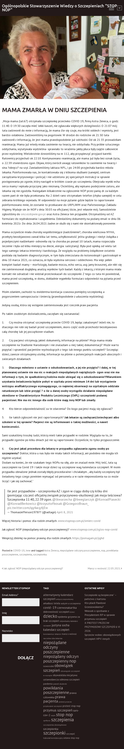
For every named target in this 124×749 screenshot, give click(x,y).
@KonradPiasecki (108, 499)
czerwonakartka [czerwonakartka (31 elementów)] (67, 608)
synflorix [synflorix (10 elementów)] (46, 720)
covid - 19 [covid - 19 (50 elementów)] (49, 607)
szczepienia (25, 554)
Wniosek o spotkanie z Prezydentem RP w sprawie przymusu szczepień (100, 614)
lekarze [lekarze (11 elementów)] (58, 634)
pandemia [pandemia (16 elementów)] (48, 683)
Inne (28, 550)
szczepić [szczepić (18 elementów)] (70, 733)
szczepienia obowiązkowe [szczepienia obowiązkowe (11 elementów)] (54, 725)
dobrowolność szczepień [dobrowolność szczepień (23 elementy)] (56, 611)
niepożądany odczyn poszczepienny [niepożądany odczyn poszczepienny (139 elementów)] (61, 659)
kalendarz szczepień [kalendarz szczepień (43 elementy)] (56, 630)
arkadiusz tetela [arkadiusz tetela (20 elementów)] (51, 603)
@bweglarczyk (83, 499)
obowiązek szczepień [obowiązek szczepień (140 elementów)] (58, 668)
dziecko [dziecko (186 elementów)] (50, 616)
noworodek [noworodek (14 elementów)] (48, 666)
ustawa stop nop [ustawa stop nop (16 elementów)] (71, 737)
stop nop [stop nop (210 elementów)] (64, 714)
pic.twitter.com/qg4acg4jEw (27, 508)
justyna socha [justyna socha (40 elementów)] (60, 625)
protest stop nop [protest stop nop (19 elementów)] (71, 705)
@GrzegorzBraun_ (76, 503)
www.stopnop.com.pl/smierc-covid (79, 521)
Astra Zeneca (51, 550)
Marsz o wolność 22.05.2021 (104, 568)
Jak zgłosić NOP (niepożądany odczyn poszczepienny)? (33, 568)
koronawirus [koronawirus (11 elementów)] (48, 634)
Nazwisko (7, 630)
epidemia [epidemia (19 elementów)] (62, 616)
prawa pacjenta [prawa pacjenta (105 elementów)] (54, 699)
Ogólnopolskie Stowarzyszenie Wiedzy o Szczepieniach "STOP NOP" (59, 8)
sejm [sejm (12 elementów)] (53, 715)
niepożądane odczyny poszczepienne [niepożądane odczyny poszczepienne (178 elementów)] (56, 647)
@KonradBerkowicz (21, 503)
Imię (4, 613)
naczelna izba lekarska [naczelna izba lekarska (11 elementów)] (52, 638)
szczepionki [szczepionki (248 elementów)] (54, 733)
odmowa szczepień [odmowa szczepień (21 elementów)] (70, 679)
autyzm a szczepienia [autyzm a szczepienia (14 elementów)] (71, 603)
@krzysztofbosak (49, 503)
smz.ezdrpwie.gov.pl (33, 214)
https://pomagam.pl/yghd (88, 538)
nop (103, 550)
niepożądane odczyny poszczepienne (80, 550)
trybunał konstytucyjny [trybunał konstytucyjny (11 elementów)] (53, 738)
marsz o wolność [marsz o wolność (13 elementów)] (69, 634)
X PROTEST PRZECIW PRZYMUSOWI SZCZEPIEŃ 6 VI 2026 (102, 626)
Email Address (10, 595)
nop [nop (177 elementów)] (72, 661)
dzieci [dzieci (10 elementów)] (72, 612)
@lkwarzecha (62, 499)
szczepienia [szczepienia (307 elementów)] (62, 719)
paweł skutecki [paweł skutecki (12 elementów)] (60, 684)
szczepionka (40, 554)
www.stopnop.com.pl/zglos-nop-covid (93, 529)
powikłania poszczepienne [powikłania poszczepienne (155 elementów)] (56, 690)
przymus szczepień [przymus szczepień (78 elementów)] (57, 710)
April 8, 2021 (65, 512)
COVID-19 (19, 550)
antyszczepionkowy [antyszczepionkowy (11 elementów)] (64, 599)
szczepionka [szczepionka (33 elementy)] (50, 729)
